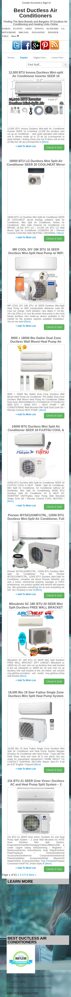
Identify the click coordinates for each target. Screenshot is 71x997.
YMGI (5, 36)
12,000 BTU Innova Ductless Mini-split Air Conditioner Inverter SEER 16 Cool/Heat (36, 76)
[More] (45, 142)
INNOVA (39, 28)
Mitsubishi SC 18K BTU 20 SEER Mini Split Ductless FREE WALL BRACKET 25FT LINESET (36, 607)
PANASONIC (38, 32)
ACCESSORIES (20, 916)
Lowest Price (57, 57)
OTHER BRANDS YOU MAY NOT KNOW (35, 905)
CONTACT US (19, 924)
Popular (24, 57)
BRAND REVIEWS (22, 901)
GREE (29, 28)
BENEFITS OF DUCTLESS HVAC (31, 897)
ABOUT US (18, 920)
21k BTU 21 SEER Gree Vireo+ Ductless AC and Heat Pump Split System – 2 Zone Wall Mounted (36, 784)
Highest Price (40, 57)
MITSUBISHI (9, 32)
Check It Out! (54, 147)
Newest (11, 57)
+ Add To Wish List (26, 146)
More (15, 36)
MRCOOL (24, 32)
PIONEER (53, 32)
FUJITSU (18, 28)
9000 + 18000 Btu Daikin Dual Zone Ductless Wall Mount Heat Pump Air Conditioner (36, 341)
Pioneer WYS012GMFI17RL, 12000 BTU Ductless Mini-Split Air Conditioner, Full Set (36, 519)
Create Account (31, 2)
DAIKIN (6, 28)
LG (63, 28)
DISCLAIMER (19, 927)
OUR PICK (17, 908)
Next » (32, 874)
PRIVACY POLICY (22, 931)
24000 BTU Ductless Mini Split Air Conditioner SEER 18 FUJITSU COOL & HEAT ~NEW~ (36, 430)
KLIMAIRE (53, 28)
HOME (15, 886)
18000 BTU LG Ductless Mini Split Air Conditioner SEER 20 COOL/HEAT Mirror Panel (36, 164)
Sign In (47, 2)
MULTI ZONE (19, 912)
